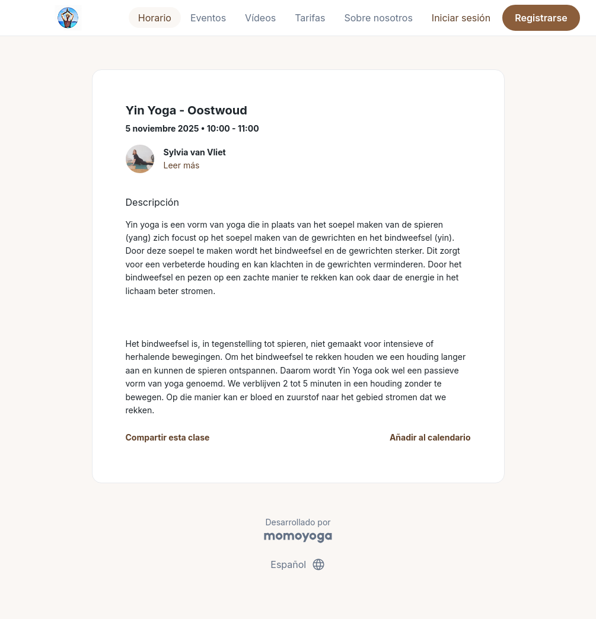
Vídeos (260, 18)
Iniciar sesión (461, 18)
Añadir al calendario (430, 437)
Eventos (208, 18)
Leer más (182, 165)
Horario (154, 18)
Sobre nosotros (378, 18)
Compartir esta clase (168, 437)
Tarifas (310, 18)
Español (297, 564)
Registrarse (541, 18)
